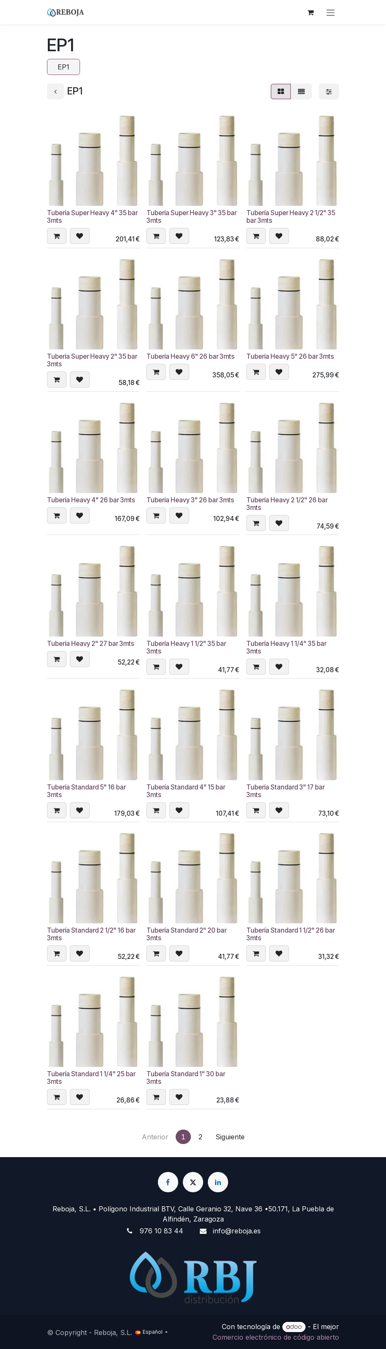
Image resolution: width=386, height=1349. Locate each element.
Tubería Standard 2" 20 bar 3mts (186, 934)
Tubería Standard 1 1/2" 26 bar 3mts (290, 934)
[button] (56, 236)
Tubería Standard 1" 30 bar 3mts (185, 1078)
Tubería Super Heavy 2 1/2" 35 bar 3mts (290, 216)
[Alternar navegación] (330, 12)
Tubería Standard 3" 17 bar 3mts (285, 790)
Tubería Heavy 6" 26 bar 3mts (190, 356)
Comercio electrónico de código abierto (275, 1337)
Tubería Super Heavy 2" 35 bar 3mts (92, 360)
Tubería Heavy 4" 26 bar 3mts (91, 500)
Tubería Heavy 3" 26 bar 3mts (190, 500)
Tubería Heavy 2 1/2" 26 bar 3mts (287, 504)
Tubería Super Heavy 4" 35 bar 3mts (92, 216)
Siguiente (230, 1137)
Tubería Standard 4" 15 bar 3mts (185, 790)
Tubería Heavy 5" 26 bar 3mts (290, 356)
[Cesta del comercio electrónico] (310, 12)
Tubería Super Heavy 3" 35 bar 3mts (191, 216)
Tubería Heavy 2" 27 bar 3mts (90, 644)
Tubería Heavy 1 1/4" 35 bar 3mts (286, 647)
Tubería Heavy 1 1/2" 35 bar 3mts (186, 647)
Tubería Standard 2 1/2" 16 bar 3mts (91, 934)
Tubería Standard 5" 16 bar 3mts (86, 790)
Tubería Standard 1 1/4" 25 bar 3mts (91, 1078)
